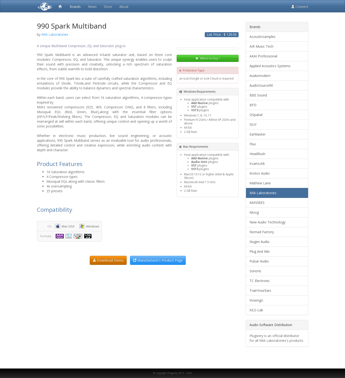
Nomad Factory (262, 232)
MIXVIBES (257, 202)
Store (108, 6)
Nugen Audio (260, 241)
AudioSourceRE (261, 85)
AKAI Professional (263, 56)
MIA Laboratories (263, 193)
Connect (299, 6)
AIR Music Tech (261, 46)
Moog (254, 212)
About (124, 6)
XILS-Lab (256, 310)
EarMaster (257, 134)
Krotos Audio (260, 173)
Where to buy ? (207, 58)
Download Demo (108, 260)
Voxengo (256, 300)
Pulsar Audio (259, 261)
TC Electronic (260, 280)
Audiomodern (260, 75)
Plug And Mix (260, 251)
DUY (253, 124)
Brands (75, 6)
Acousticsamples (262, 36)
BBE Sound (258, 95)
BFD (253, 105)
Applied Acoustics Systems (270, 66)
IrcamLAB (257, 163)
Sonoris (255, 271)
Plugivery (44, 6)
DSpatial (256, 114)
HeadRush (257, 153)
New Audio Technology (267, 222)
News (92, 6)
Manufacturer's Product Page (158, 260)
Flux (253, 144)
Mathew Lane (260, 183)
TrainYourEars (260, 290)
